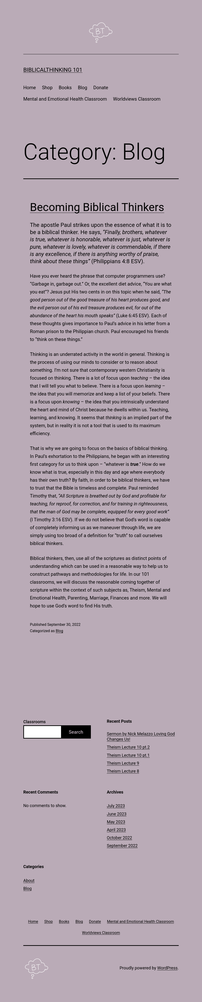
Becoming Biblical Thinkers (97, 207)
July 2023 (116, 805)
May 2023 (116, 821)
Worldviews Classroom (137, 99)
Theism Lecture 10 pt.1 (128, 755)
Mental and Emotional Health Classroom (65, 99)
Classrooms (34, 721)
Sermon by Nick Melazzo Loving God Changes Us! (141, 736)
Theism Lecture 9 (123, 763)
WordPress (167, 967)
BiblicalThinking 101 (52, 70)
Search (76, 732)
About (28, 880)
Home (29, 87)
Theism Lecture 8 (123, 771)
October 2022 (119, 837)
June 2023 (117, 813)
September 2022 (122, 845)
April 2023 (116, 829)
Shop (47, 87)
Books (65, 87)
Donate (100, 87)
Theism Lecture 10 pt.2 (128, 747)
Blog (82, 87)
